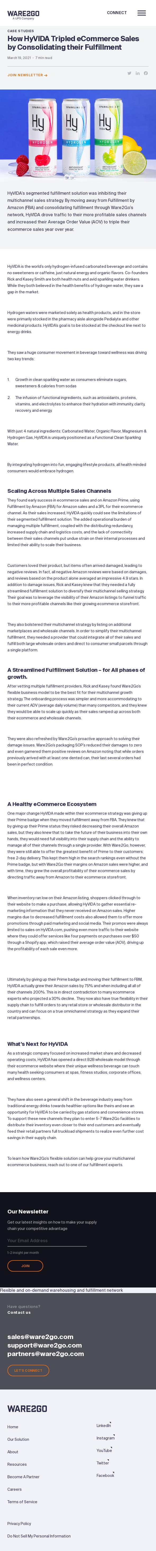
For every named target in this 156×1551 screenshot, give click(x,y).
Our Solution (18, 1439)
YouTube (104, 1450)
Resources (17, 1464)
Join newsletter (27, 75)
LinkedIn (104, 1425)
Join (25, 1267)
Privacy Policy (19, 1523)
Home (12, 1427)
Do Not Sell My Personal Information (39, 1536)
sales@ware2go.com (40, 1337)
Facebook (105, 1475)
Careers (14, 1489)
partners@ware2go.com (45, 1354)
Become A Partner (23, 1476)
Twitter (103, 1463)
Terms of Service (22, 1501)
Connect (117, 12)
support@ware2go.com (44, 1345)
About (12, 1452)
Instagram (106, 1438)
